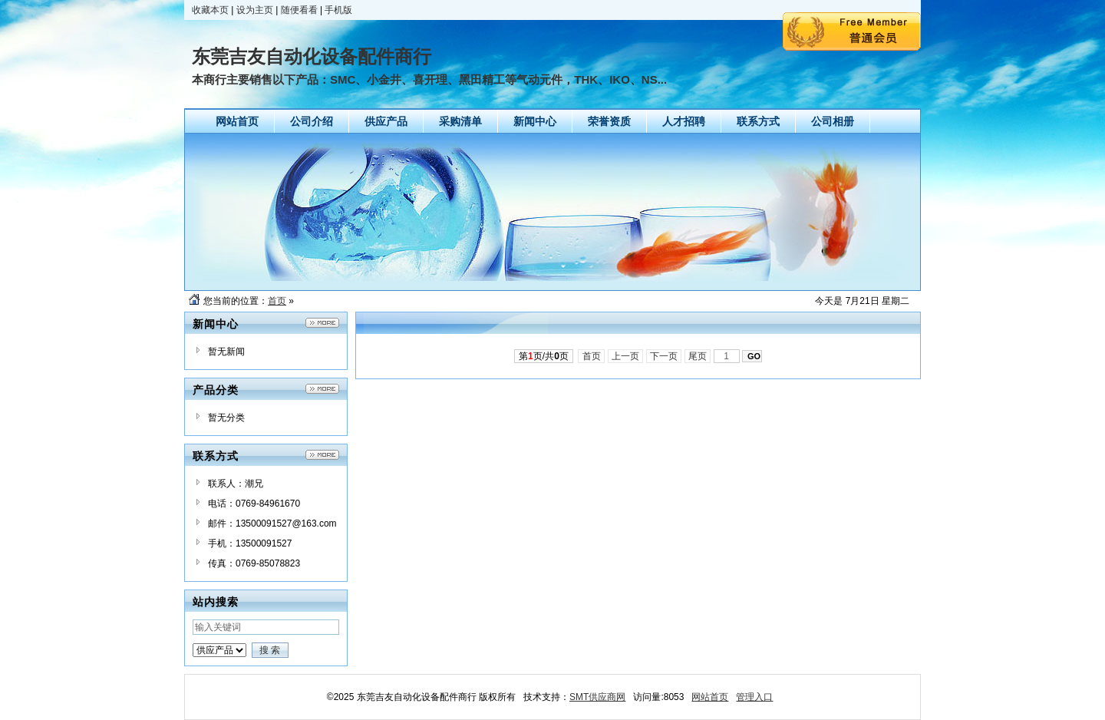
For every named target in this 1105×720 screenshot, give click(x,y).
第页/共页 (544, 356)
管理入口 (754, 697)
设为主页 (254, 10)
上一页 (625, 356)
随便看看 (299, 10)
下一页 (664, 356)
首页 (277, 301)
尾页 (698, 356)
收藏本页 (210, 10)
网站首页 (709, 697)
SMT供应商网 (597, 697)
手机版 (338, 10)
